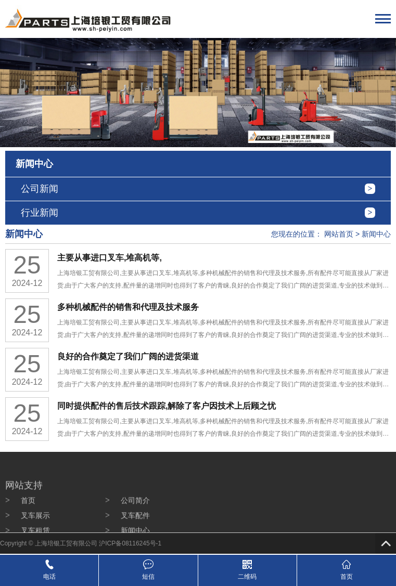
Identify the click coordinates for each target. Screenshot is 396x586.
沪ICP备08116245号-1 (130, 543)
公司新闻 (39, 189)
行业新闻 (39, 212)
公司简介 (135, 517)
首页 (28, 517)
